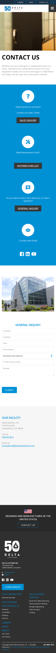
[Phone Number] (28, 349)
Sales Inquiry (28, 120)
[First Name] (28, 330)
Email (5, 575)
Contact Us (28, 525)
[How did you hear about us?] (28, 355)
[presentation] (21, 382)
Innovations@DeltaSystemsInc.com (18, 445)
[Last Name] (28, 337)
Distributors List (28, 165)
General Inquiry (28, 208)
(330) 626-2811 (8, 572)
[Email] (28, 343)
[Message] (28, 371)
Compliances (12, 587)
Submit (9, 390)
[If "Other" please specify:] (28, 362)
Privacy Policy (16, 647)
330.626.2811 (8, 437)
